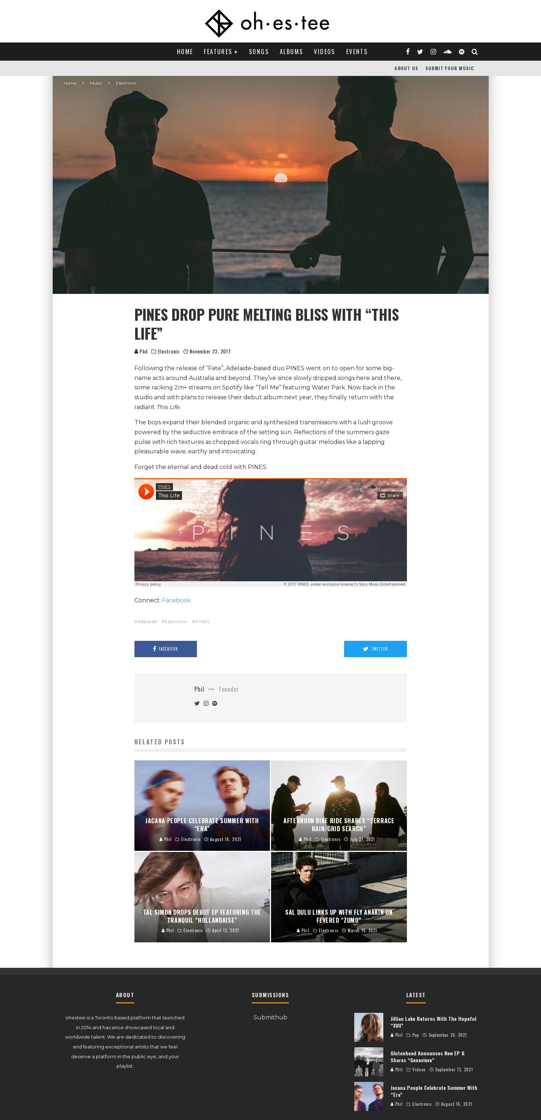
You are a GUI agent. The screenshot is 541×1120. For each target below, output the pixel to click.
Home (185, 51)
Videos (324, 51)
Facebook (176, 600)
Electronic (168, 351)
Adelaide (147, 621)
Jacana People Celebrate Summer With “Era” (434, 1091)
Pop (415, 1035)
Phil (141, 351)
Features (218, 51)
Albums (291, 51)
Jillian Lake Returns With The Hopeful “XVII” (433, 1022)
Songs (259, 51)
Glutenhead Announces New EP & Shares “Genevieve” (428, 1056)
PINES (202, 621)
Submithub (270, 1017)
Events (357, 51)
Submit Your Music (449, 68)
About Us (406, 68)
